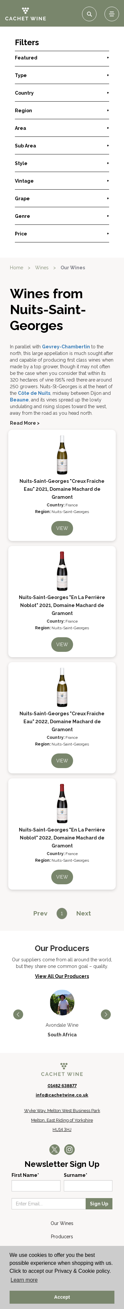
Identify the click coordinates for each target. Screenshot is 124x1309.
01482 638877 (62, 1085)
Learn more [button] (24, 1280)
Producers (62, 1236)
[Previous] (40, 913)
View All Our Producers (62, 976)
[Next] (83, 913)
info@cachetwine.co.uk (62, 1094)
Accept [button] (62, 1297)
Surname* (75, 1175)
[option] (62, 1013)
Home (16, 267)
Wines (42, 267)
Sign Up (99, 1203)
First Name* (25, 1175)
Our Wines (73, 267)
